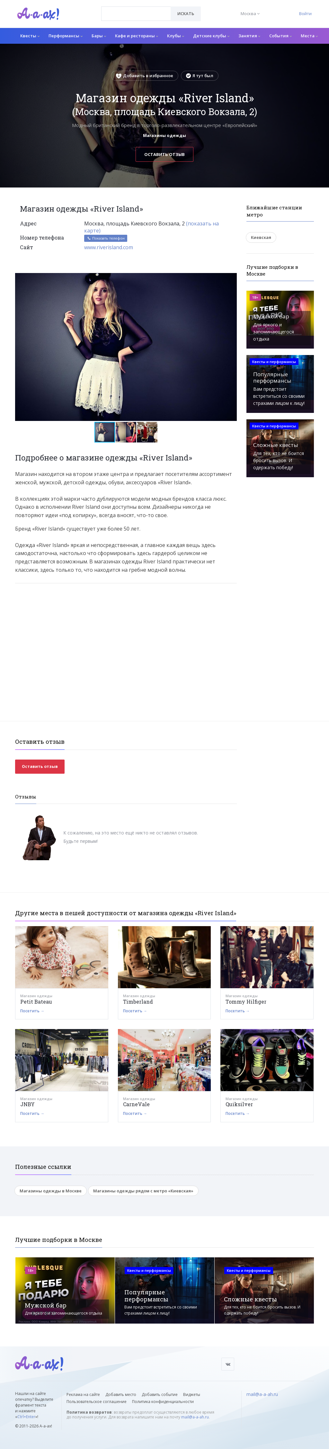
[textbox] (136, 9)
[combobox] (136, 13)
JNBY (27, 1104)
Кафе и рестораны (136, 36)
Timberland (138, 1001)
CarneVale (136, 1104)
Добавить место (120, 1394)
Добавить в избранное (144, 75)
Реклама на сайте (83, 1394)
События (280, 36)
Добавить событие (160, 1394)
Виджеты (191, 1394)
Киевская (261, 237)
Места (309, 36)
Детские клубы (211, 36)
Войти (305, 13)
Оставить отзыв (164, 154)
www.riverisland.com (108, 247)
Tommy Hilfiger (246, 1001)
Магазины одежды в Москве (51, 1191)
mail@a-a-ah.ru (195, 1417)
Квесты (30, 36)
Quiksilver (239, 1104)
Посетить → (32, 1011)
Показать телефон (106, 238)
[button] (231, 278)
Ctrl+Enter (26, 1416)
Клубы (175, 36)
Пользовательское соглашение (97, 1401)
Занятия (249, 36)
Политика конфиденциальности (163, 1401)
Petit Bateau (36, 1001)
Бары (99, 36)
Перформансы (66, 36)
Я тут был (199, 75)
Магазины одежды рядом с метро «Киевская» (143, 1191)
